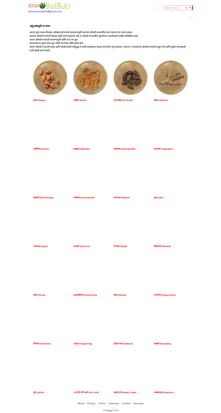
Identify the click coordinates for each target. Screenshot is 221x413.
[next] (191, 17)
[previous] (189, 17)
